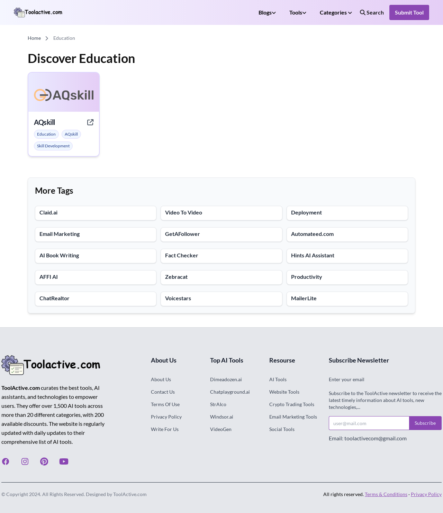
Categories (336, 12)
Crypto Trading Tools (291, 404)
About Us (161, 379)
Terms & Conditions (386, 494)
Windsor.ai (221, 417)
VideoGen (221, 429)
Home (34, 38)
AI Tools (278, 379)
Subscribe (425, 423)
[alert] (46, 134)
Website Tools (284, 392)
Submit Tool (409, 12)
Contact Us (163, 392)
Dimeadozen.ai (226, 379)
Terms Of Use (165, 404)
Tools (297, 12)
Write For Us (165, 429)
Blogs (267, 12)
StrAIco (218, 404)
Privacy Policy (166, 417)
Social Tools (282, 429)
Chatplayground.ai (230, 392)
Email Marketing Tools (293, 417)
